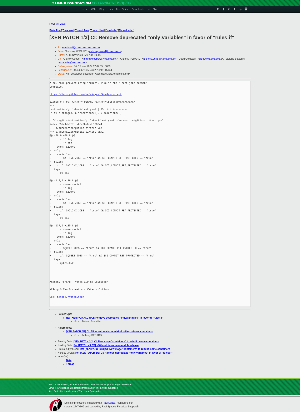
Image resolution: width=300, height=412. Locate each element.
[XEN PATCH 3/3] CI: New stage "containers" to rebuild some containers (116, 341)
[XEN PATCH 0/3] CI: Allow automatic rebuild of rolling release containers (109, 331)
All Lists (60, 23)
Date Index (111, 30)
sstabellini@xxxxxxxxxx (72, 62)
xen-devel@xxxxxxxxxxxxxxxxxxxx (81, 47)
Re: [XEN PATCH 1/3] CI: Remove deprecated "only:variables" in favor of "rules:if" (114, 317)
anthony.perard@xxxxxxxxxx (105, 51)
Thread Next (97, 30)
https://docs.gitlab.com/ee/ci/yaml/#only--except (86, 94)
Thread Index (126, 30)
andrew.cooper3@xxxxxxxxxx (100, 58)
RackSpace (108, 402)
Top (52, 23)
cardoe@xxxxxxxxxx (210, 58)
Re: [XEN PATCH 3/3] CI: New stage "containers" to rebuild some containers (125, 349)
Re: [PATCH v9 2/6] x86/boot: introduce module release (106, 345)
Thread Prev (82, 30)
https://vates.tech (70, 297)
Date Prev (55, 30)
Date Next (68, 30)
